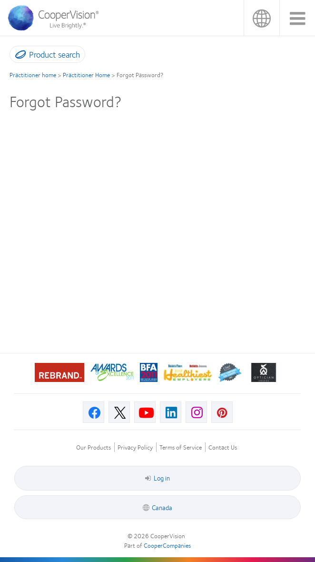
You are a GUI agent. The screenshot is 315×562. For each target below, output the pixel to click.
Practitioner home (33, 75)
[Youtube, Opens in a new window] (145, 412)
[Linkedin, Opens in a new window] (170, 412)
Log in (157, 477)
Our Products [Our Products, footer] (93, 447)
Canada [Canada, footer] (162, 507)
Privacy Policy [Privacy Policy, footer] (135, 447)
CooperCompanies (167, 545)
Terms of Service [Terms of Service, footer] (180, 447)
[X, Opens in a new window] (119, 412)
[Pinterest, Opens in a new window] (222, 412)
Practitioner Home (86, 75)
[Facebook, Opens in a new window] (93, 412)
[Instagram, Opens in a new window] (196, 412)
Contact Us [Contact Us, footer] (222, 447)
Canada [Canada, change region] (261, 18)
